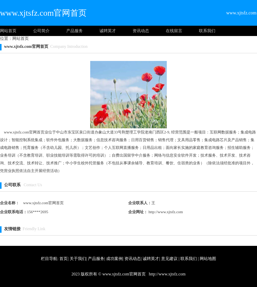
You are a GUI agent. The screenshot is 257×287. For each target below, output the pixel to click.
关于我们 (78, 258)
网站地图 (208, 258)
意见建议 (169, 258)
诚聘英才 (107, 31)
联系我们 (207, 31)
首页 (63, 258)
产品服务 (74, 31)
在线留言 (174, 31)
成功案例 (114, 258)
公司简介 (41, 31)
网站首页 (8, 31)
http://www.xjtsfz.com (165, 212)
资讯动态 (141, 31)
